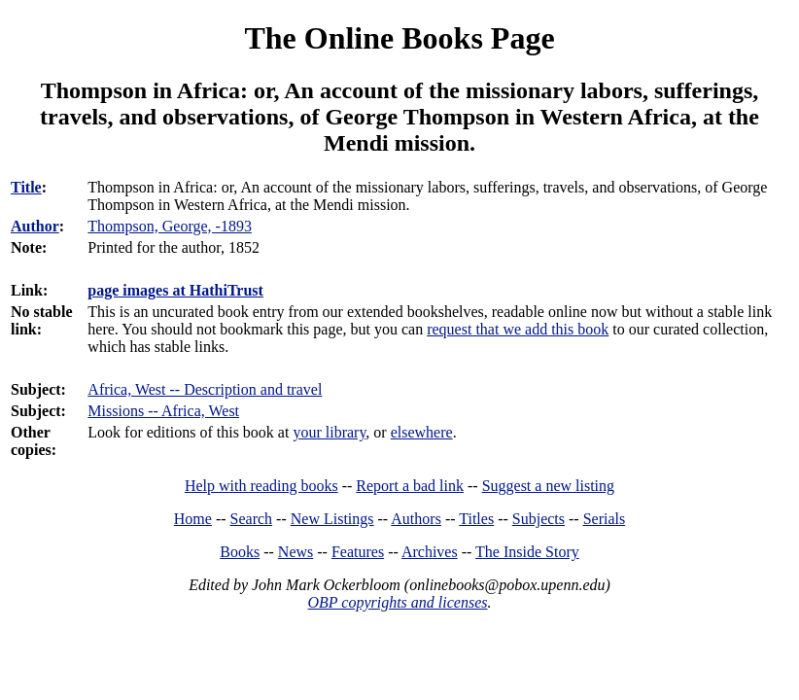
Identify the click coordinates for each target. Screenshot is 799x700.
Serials (604, 518)
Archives (429, 551)
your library (329, 432)
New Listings (332, 518)
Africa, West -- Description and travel (204, 389)
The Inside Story (527, 551)
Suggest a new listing (548, 485)
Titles (476, 518)
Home (193, 518)
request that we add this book (517, 329)
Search (251, 518)
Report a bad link (410, 485)
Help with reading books (261, 485)
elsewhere (422, 432)
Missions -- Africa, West (163, 410)
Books (240, 551)
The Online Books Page (399, 37)
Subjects (538, 518)
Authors (416, 518)
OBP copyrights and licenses (397, 602)
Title (26, 187)
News (295, 551)
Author (35, 226)
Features (357, 551)
